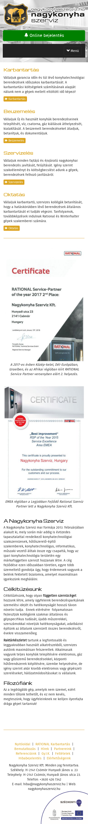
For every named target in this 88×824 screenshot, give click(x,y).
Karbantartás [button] (15, 99)
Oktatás (14, 193)
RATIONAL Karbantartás (52, 744)
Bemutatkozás (25, 748)
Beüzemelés (19, 110)
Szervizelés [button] (14, 182)
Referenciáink (26, 753)
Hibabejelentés (30, 758)
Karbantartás (21, 69)
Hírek (45, 748)
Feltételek (62, 753)
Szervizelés (18, 152)
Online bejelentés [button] (44, 35)
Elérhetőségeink (59, 758)
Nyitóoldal (22, 744)
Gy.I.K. (46, 753)
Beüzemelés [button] (14, 140)
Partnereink (62, 748)
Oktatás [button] (11, 228)
